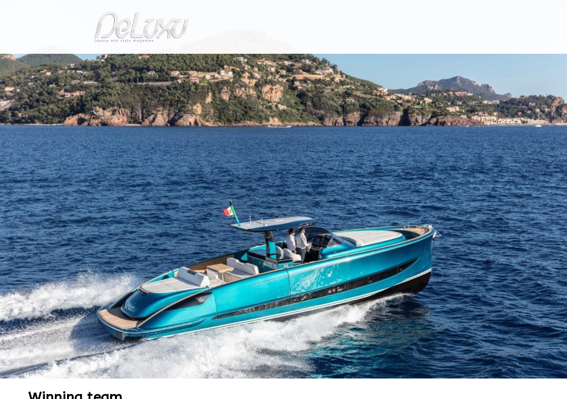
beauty (281, 63)
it (496, 13)
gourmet (527, 63)
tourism (479, 63)
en (532, 13)
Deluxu (30, 90)
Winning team (142, 90)
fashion (330, 63)
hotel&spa (424, 63)
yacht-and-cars (80, 90)
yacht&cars (374, 63)
